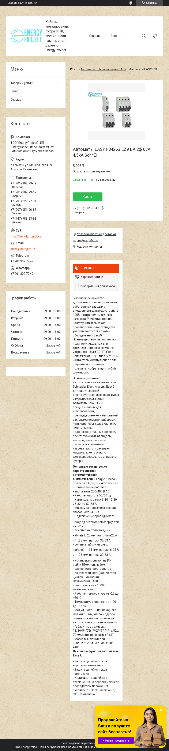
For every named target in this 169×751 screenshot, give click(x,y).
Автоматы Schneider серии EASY (103, 69)
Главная (95, 36)
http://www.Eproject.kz (26, 236)
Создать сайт (15, 2)
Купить (88, 196)
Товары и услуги (22, 83)
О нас (14, 91)
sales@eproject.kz (23, 249)
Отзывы (16, 99)
